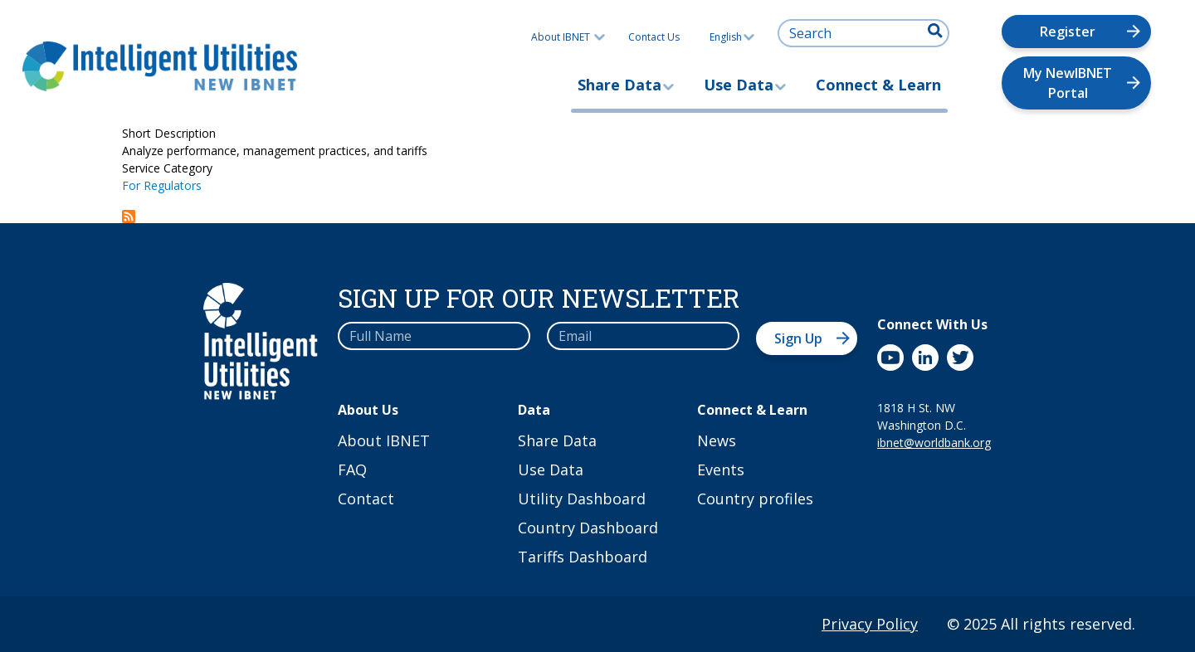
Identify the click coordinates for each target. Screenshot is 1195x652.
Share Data (619, 85)
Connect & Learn (878, 85)
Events (720, 469)
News (716, 440)
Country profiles (755, 498)
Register (1067, 31)
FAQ (352, 469)
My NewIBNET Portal (1067, 83)
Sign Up (798, 338)
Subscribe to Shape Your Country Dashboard (128, 216)
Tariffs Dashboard (582, 557)
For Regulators (162, 185)
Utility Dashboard (582, 498)
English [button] (732, 37)
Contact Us (654, 37)
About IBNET (560, 37)
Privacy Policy (870, 624)
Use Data (738, 85)
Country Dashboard (588, 528)
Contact (366, 498)
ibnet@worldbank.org (934, 442)
